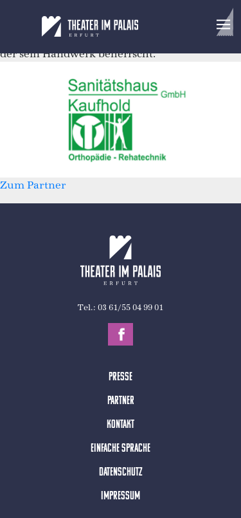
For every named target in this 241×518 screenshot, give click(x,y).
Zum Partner (33, 185)
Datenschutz (121, 473)
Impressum (120, 496)
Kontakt (120, 425)
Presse (120, 377)
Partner (120, 401)
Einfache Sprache (120, 449)
